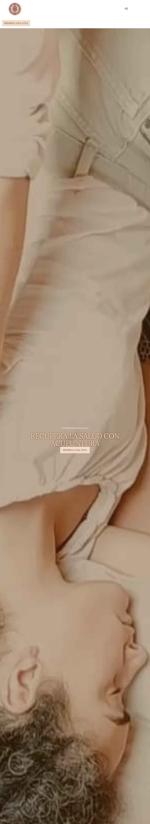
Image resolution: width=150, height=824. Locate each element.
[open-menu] (126, 9)
